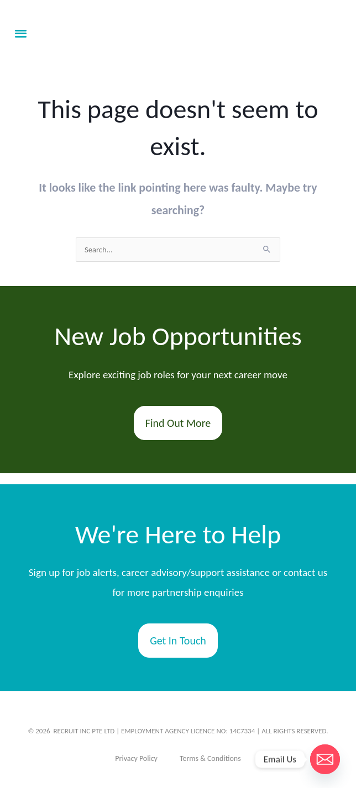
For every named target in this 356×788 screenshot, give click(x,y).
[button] (20, 33)
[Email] (325, 759)
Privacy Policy (136, 758)
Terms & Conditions (210, 758)
